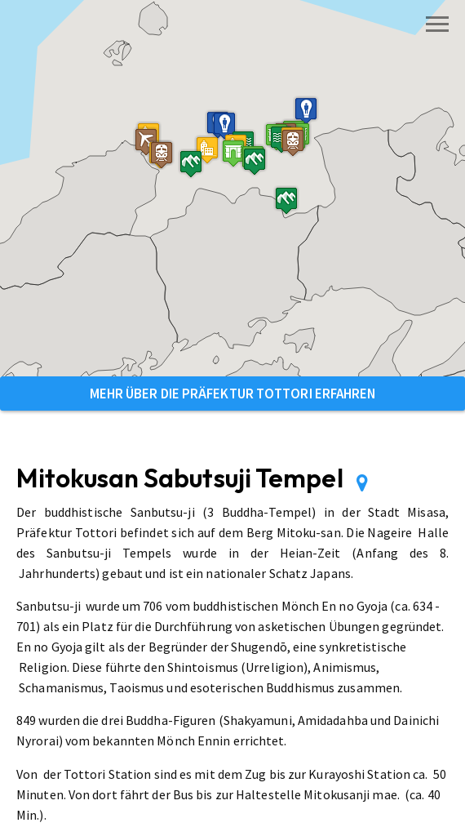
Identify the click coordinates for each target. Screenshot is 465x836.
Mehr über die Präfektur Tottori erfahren (233, 393)
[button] (233, 153)
